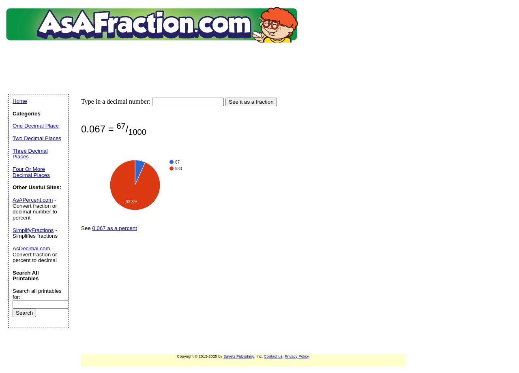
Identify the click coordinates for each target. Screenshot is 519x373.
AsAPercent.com (33, 200)
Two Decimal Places (37, 138)
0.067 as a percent (114, 228)
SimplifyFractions (33, 230)
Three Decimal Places (30, 154)
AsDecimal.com (31, 248)
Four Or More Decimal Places (31, 172)
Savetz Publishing (238, 356)
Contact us (273, 356)
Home (20, 101)
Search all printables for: (37, 294)
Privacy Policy (297, 356)
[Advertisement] (153, 58)
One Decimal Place (36, 126)
